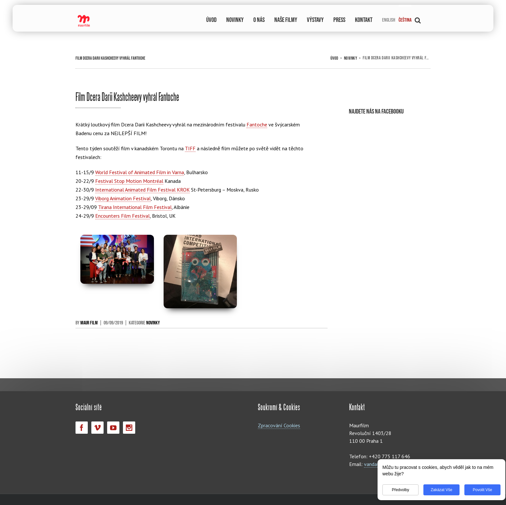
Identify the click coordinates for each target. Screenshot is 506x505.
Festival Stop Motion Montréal (129, 181)
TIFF (190, 148)
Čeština (405, 20)
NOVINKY (235, 20)
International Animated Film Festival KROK (142, 189)
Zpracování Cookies (279, 425)
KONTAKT (363, 20)
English (388, 20)
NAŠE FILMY (285, 20)
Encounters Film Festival (122, 216)
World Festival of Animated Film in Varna (139, 172)
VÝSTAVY (315, 20)
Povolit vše (478, 490)
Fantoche (257, 124)
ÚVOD (211, 20)
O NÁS (259, 20)
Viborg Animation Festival (123, 198)
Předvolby (396, 490)
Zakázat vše (437, 490)
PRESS (339, 20)
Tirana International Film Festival (135, 207)
